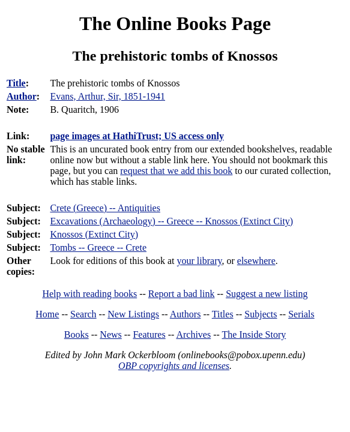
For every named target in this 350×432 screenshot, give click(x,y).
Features (149, 334)
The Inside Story (254, 334)
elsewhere (256, 261)
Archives (193, 334)
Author (22, 96)
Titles (223, 314)
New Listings (133, 314)
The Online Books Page (175, 23)
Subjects (260, 314)
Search (83, 314)
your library (199, 261)
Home (47, 314)
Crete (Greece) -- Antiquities (105, 208)
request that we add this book (176, 171)
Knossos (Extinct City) (94, 234)
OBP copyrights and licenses (173, 366)
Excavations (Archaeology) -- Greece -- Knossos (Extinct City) (171, 221)
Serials (301, 314)
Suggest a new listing (266, 294)
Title (16, 83)
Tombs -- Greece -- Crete (98, 247)
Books (76, 334)
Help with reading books (89, 294)
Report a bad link (181, 294)
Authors (185, 314)
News (110, 334)
